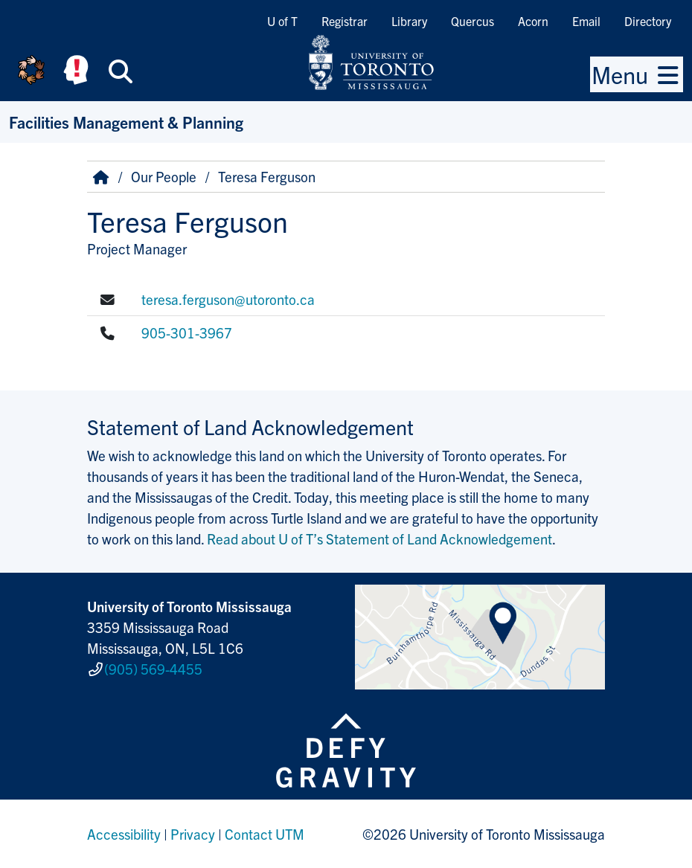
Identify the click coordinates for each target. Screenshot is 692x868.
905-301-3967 (186, 332)
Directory (647, 20)
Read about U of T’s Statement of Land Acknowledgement (379, 538)
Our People (163, 176)
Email (586, 20)
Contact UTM (264, 834)
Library (409, 20)
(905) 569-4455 (153, 669)
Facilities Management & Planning (126, 122)
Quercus (472, 20)
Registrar (344, 20)
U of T (282, 20)
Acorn (533, 20)
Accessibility (124, 834)
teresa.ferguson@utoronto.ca (228, 299)
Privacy (192, 834)
